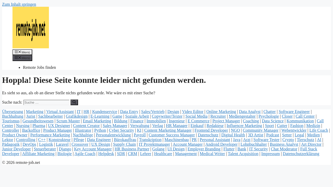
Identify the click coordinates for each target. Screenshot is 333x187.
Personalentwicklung (113, 135)
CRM (132, 153)
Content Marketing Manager (167, 130)
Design (173, 111)
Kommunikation (300, 121)
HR (86, 111)
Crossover (80, 144)
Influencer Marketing (244, 125)
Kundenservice (104, 111)
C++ (42, 139)
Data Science (273, 121)
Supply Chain (124, 144)
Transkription (150, 139)
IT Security (258, 149)
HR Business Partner (132, 149)
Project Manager (226, 121)
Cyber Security (121, 130)
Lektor (7, 139)
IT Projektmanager (154, 144)
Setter (287, 135)
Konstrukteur (60, 139)
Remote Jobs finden (39, 67)
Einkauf (197, 125)
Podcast (272, 135)
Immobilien (156, 121)
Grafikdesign (77, 116)
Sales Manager (115, 125)
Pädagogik (11, 144)
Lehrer (145, 153)
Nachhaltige (83, 135)
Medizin (313, 125)
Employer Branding (204, 149)
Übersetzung (12, 111)
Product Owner (14, 135)
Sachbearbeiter (50, 116)
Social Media (196, 116)
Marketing (34, 111)
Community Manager (260, 130)
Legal (299, 135)
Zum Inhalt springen (19, 4)
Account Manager (188, 144)
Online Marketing (221, 111)
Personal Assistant (215, 139)
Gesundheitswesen (38, 121)
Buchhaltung (12, 116)
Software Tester (266, 139)
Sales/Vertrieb (153, 111)
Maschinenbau (176, 139)
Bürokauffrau (125, 139)
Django (65, 149)
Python (100, 130)
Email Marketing (97, 121)
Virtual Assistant (60, 111)
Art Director (311, 144)
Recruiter (218, 116)
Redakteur (215, 125)
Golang (158, 149)
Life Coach (318, 130)
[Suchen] (74, 102)
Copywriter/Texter (167, 116)
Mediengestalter (242, 116)
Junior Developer (16, 149)
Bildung (120, 121)
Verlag (157, 125)
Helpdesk (106, 153)
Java (236, 139)
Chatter (270, 111)
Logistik (46, 144)
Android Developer (221, 144)
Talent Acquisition (243, 153)
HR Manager (177, 125)
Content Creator (86, 125)
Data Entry (129, 111)
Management (186, 153)
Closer (287, 116)
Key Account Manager (93, 149)
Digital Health (233, 135)
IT (79, 111)
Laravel (62, 144)
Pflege (78, 139)
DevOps (29, 144)
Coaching (251, 121)
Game (117, 116)
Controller (10, 130)
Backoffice (31, 130)
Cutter (282, 125)
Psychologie (269, 116)
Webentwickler (293, 130)
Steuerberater (45, 149)
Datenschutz (208, 135)
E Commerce (198, 121)
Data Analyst (250, 111)
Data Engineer (99, 139)
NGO (235, 130)
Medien (313, 135)
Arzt (246, 139)
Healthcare (163, 153)
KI (139, 130)
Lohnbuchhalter (254, 144)
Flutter (229, 149)
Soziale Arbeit (137, 116)
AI (319, 139)
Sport (269, 125)
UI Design (176, 149)
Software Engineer (294, 111)
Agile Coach (84, 153)
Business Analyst (284, 144)
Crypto (288, 139)
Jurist (30, 116)
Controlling (25, 139)
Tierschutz (305, 139)
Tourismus (11, 121)
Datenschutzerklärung (301, 153)
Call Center (305, 116)
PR (194, 139)
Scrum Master (68, 121)
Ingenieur (177, 121)
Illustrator (83, 130)
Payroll (140, 135)
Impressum (270, 153)
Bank (242, 149)
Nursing (23, 125)
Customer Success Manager (172, 135)
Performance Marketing (50, 135)
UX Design (100, 144)
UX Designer (59, 125)
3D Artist (255, 135)
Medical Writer (212, 153)
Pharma (39, 125)
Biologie (64, 153)
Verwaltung (139, 125)
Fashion (297, 125)
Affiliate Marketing (38, 153)
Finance (137, 121)
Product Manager (57, 130)
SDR (121, 153)
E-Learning (100, 116)
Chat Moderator (284, 149)
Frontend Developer (211, 130)
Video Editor (192, 111)
